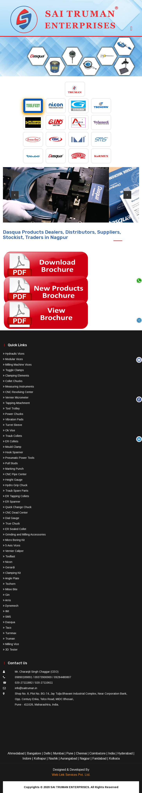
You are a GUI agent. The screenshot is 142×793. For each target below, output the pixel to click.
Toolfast (9, 556)
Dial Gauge (11, 518)
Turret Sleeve (12, 424)
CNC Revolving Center (18, 392)
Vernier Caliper (13, 550)
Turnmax (9, 633)
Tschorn (9, 583)
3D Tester (10, 649)
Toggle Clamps (13, 370)
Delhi (47, 753)
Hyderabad (125, 753)
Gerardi (9, 567)
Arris (7, 600)
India (111, 753)
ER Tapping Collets (16, 496)
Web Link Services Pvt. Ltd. (71, 774)
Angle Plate (11, 578)
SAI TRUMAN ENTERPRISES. (70, 787)
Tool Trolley (11, 408)
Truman (9, 638)
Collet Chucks (12, 381)
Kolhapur (40, 758)
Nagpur (85, 758)
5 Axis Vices (11, 545)
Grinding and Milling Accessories (24, 534)
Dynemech (10, 605)
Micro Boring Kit (14, 540)
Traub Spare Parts (15, 490)
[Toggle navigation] (131, 27)
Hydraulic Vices (13, 353)
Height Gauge (12, 479)
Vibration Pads (13, 419)
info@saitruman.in (26, 688)
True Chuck (11, 523)
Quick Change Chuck (17, 507)
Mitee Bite (10, 589)
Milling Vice (11, 644)
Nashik (53, 758)
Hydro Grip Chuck (15, 485)
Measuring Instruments (18, 386)
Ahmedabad (16, 753)
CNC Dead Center (15, 512)
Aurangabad (68, 758)
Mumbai (58, 753)
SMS (7, 616)
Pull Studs (10, 463)
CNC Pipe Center (15, 474)
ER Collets (10, 441)
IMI (6, 611)
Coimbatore (97, 753)
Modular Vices (13, 359)
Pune (69, 753)
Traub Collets (12, 435)
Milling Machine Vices (17, 364)
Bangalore (34, 753)
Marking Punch (13, 468)
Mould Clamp (12, 446)
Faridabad (99, 758)
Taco (7, 627)
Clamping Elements (16, 375)
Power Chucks (13, 413)
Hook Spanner (13, 452)
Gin (6, 594)
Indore (26, 758)
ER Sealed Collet (14, 529)
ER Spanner (11, 501)
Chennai (81, 753)
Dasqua (9, 622)
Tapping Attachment (16, 403)
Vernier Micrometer (16, 397)
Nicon (7, 561)
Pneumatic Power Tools (18, 457)
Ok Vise (9, 430)
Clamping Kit (12, 572)
